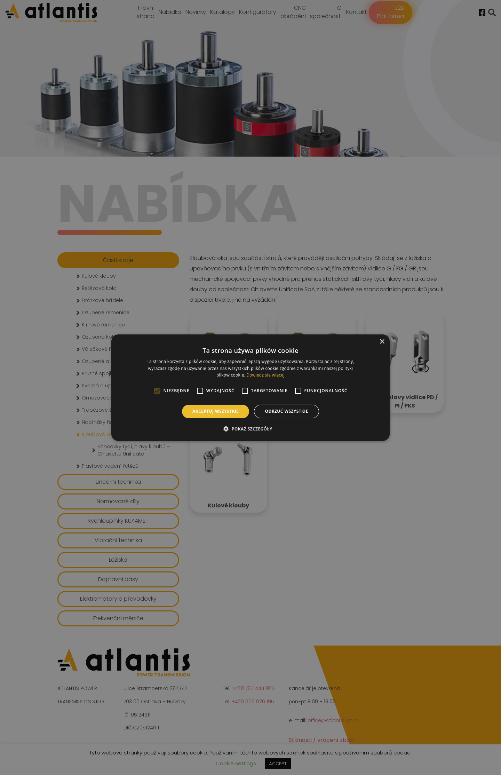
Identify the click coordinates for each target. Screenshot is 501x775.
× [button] (381, 341)
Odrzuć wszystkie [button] (286, 411)
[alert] (250, 387)
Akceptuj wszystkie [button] (215, 411)
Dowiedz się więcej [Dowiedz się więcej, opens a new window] (265, 375)
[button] (250, 428)
